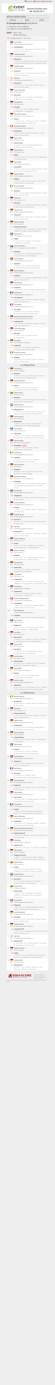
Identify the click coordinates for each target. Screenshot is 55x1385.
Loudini (16, 867)
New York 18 (18, 637)
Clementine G (18, 591)
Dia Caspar (17, 773)
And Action (17, 252)
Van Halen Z (17, 649)
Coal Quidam (18, 167)
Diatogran (17, 357)
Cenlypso (17, 507)
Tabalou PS (17, 905)
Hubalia (16, 809)
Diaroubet (17, 191)
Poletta (16, 239)
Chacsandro (17, 215)
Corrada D (17, 107)
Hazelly (16, 953)
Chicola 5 (17, 749)
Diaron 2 (16, 386)
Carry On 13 (17, 519)
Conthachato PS (18, 47)
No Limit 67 (17, 879)
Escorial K (17, 374)
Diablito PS (17, 785)
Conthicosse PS (18, 321)
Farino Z (16, 119)
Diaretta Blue (18, 131)
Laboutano (17, 264)
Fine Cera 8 (17, 95)
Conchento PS (18, 531)
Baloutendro (18, 59)
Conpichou (17, 276)
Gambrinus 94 (18, 845)
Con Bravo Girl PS (19, 929)
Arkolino (16, 673)
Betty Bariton (18, 422)
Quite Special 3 (18, 965)
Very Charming (18, 661)
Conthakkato (18, 821)
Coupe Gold (17, 345)
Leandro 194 (18, 567)
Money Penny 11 (19, 410)
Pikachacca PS (18, 941)
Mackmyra (17, 398)
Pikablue (16, 179)
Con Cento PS (18, 797)
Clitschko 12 (18, 761)
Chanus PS (17, 71)
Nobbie (16, 155)
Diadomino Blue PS (19, 833)
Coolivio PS (17, 288)
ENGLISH (38, 1)
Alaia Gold (17, 333)
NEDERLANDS (48, 1)
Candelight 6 (20, 445)
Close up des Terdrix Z (20, 227)
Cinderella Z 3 (18, 579)
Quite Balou (17, 481)
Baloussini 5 (18, 685)
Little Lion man (18, 143)
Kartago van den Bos (20, 855)
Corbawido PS (18, 725)
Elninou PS (17, 203)
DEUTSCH (30, 1)
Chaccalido (17, 917)
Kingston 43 (17, 625)
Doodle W (17, 555)
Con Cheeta (17, 309)
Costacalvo (17, 615)
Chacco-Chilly (18, 891)
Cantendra (17, 457)
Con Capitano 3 (18, 297)
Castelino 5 (17, 469)
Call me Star (17, 433)
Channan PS (17, 83)
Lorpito (16, 543)
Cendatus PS (18, 701)
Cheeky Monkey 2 (19, 737)
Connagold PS (18, 603)
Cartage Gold (18, 495)
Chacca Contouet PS (20, 713)
